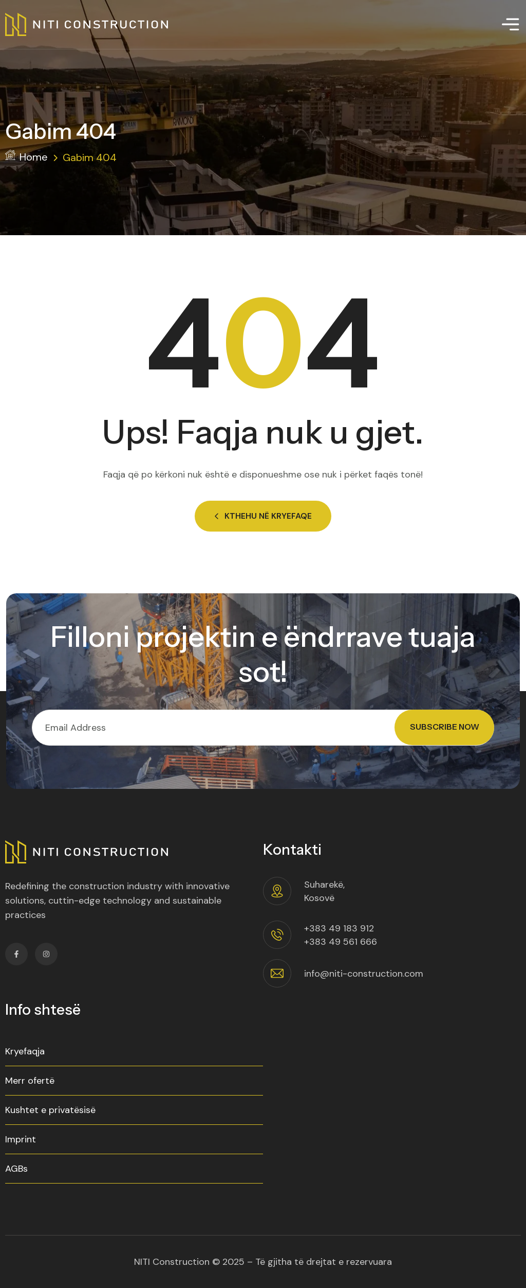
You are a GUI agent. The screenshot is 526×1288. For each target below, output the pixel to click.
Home (26, 157)
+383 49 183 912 (339, 928)
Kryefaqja (25, 1051)
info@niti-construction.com (363, 973)
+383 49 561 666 (340, 942)
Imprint (20, 1139)
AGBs (16, 1168)
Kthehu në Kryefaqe (263, 515)
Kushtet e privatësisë (50, 1110)
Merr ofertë (29, 1080)
